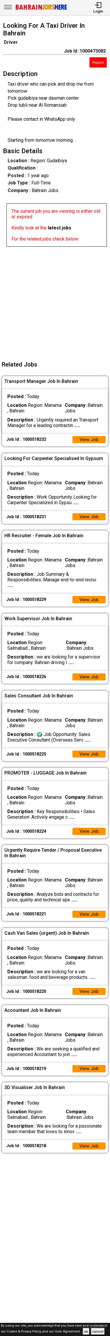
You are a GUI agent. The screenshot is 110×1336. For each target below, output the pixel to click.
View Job (89, 440)
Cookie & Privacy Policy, (24, 1332)
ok (86, 1331)
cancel (98, 1331)
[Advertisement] (55, 301)
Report (98, 62)
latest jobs (59, 228)
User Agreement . (68, 1332)
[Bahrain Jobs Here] (41, 9)
